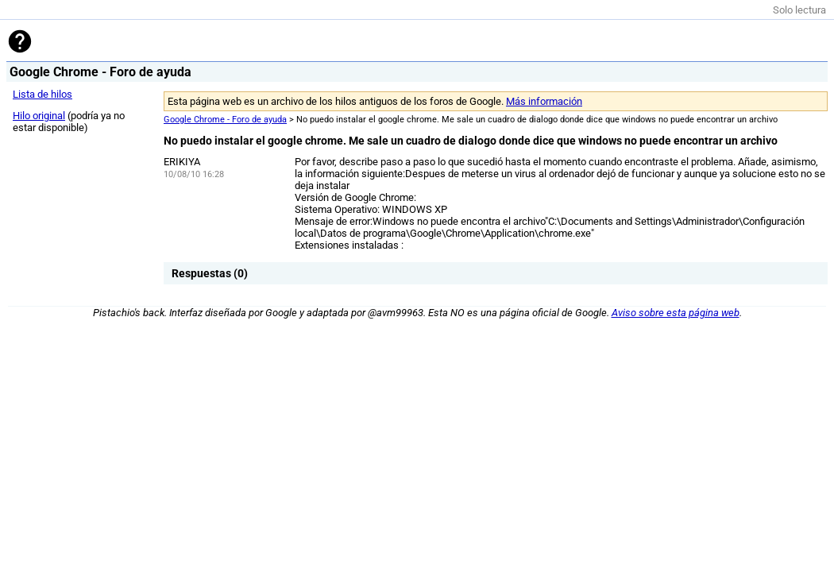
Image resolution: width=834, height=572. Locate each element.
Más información (544, 101)
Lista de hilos (42, 94)
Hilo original (39, 116)
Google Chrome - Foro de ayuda (225, 119)
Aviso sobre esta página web (675, 313)
